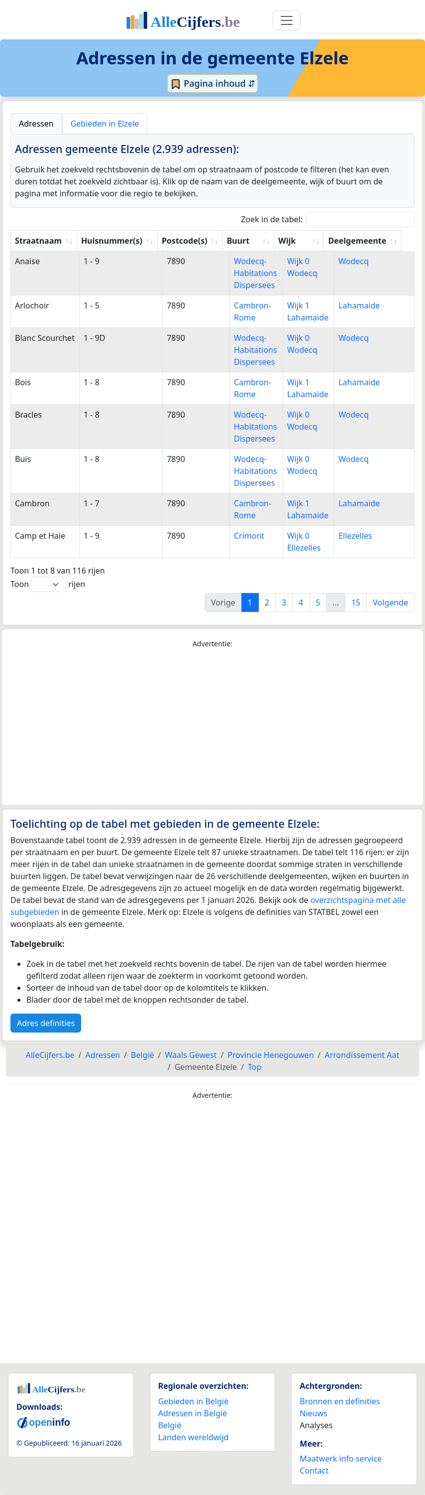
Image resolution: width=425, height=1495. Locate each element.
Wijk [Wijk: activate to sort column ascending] (299, 240)
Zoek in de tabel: (328, 219)
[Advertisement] (212, 727)
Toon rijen (47, 584)
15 (355, 602)
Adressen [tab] (36, 123)
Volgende (390, 602)
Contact (314, 1470)
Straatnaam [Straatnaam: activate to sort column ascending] (38, 240)
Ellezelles (358, 535)
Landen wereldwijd (193, 1437)
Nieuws (313, 1413)
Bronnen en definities (340, 1401)
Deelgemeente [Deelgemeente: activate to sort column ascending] (369, 240)
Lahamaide (361, 305)
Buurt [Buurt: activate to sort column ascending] (240, 240)
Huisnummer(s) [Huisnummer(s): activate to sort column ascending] (113, 240)
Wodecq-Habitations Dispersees (251, 273)
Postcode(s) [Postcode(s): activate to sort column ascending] (187, 240)
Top (254, 1066)
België (170, 1425)
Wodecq (356, 261)
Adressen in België (192, 1413)
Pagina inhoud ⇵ (213, 83)
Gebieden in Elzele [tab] (105, 123)
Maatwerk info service (341, 1458)
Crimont (244, 535)
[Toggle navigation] (287, 20)
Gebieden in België (193, 1401)
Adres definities (46, 1023)
